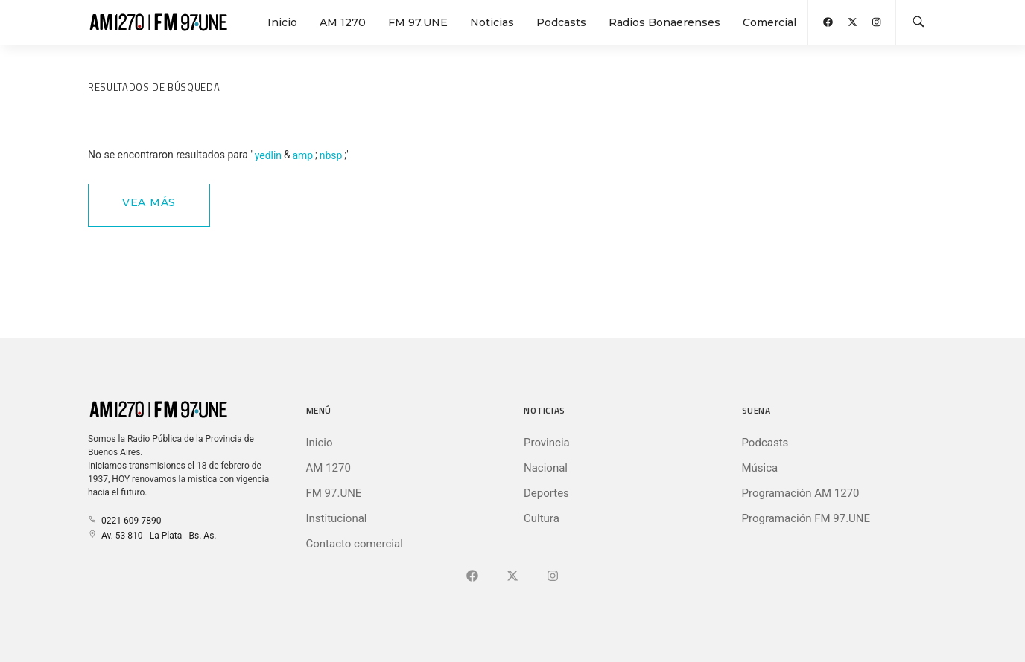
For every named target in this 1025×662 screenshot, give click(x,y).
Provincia (547, 442)
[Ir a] (553, 576)
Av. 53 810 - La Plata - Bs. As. (152, 535)
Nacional (546, 468)
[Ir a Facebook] (472, 576)
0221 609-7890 (124, 520)
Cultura (541, 518)
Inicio (282, 22)
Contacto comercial (354, 543)
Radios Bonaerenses (664, 22)
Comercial (769, 22)
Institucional (336, 518)
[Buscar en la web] (918, 22)
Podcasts (561, 22)
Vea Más (149, 202)
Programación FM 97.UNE (806, 518)
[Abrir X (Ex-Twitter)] (852, 22)
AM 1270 (343, 22)
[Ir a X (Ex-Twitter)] (512, 576)
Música (760, 468)
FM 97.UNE (418, 22)
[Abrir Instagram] (876, 22)
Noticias (492, 22)
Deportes (546, 493)
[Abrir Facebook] (828, 22)
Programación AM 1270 (801, 493)
